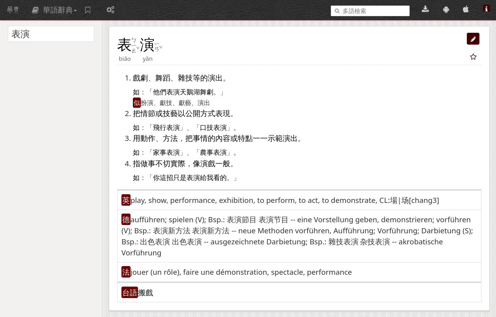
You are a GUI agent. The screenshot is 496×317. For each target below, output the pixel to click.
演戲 (207, 163)
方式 (207, 113)
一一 (260, 138)
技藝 (170, 113)
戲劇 (140, 78)
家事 (159, 152)
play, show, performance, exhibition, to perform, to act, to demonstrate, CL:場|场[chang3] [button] (285, 200)
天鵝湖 (190, 92)
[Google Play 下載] (447, 9)
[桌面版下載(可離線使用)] (426, 9)
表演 (173, 92)
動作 (147, 138)
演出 (215, 78)
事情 (200, 138)
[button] (473, 39)
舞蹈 (162, 78)
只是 (179, 177)
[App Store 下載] (467, 9)
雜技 (185, 78)
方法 (170, 138)
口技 (206, 127)
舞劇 (206, 92)
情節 (147, 113)
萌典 (13, 9)
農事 (206, 152)
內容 (222, 138)
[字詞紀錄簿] (89, 10)
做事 (147, 163)
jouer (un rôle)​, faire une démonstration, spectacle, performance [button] (241, 272)
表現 (222, 113)
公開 (192, 113)
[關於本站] (486, 9)
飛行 (159, 127)
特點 (245, 138)
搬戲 (145, 292)
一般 (222, 163)
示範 (275, 138)
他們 (159, 92)
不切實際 (170, 163)
